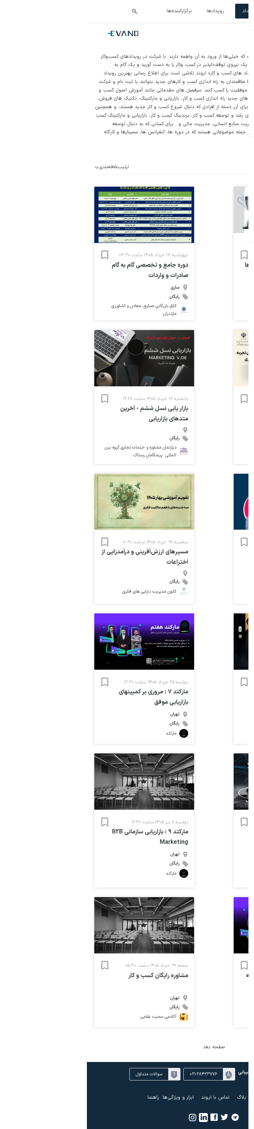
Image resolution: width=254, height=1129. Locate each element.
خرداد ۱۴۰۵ (213, 269)
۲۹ (213, 294)
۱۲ (213, 312)
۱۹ (213, 321)
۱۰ (236, 312)
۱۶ (247, 321)
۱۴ (190, 312)
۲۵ (224, 330)
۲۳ (247, 330)
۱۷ (235, 321)
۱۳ (202, 312)
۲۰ (202, 321)
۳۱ (191, 294)
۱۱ (224, 312)
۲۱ (191, 321)
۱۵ (179, 312)
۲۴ (236, 330)
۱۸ (224, 321)
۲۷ (236, 294)
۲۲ (180, 321)
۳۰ (202, 294)
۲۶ (247, 294)
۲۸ (224, 294)
